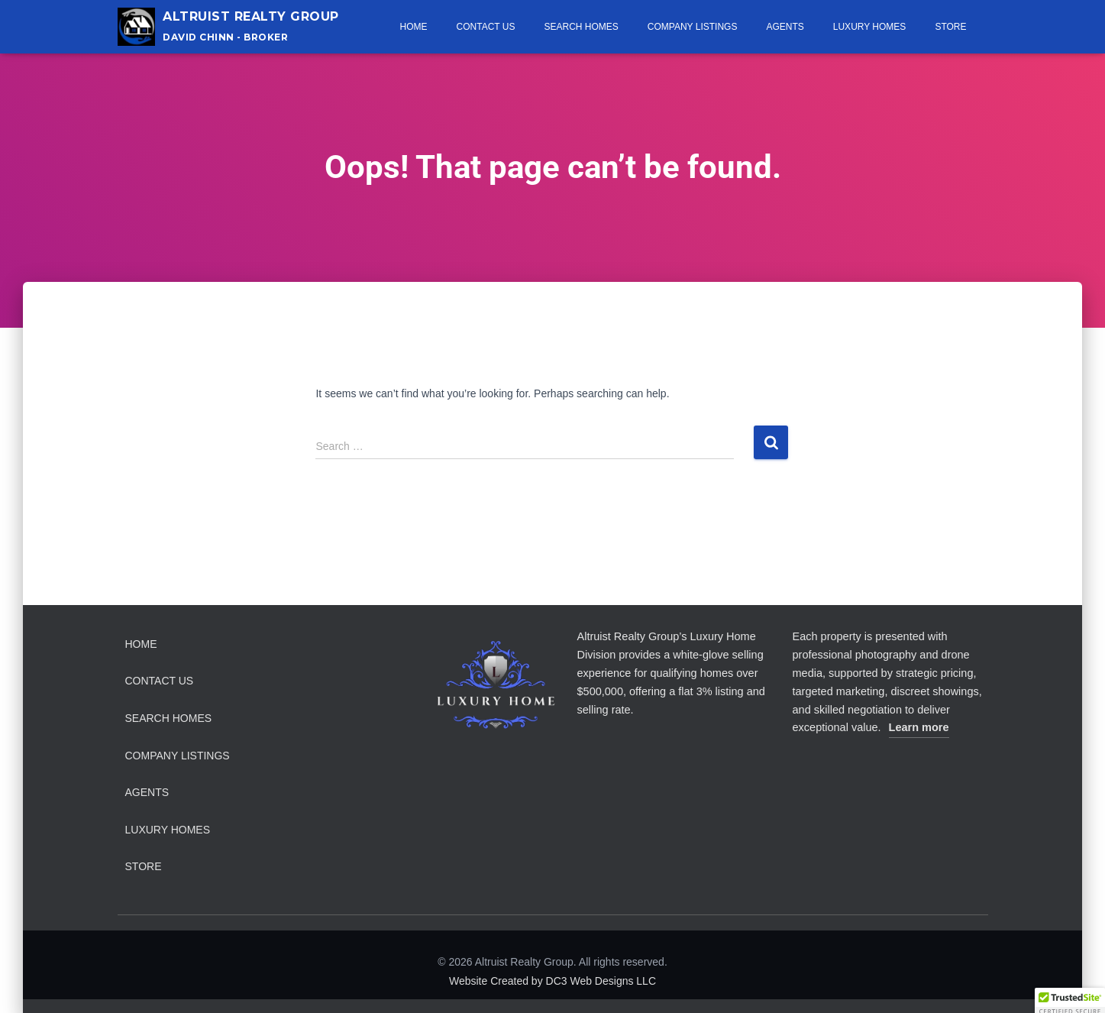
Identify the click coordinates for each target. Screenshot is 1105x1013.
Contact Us (486, 26)
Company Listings (693, 26)
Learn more (919, 727)
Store (950, 26)
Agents (784, 26)
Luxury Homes (869, 26)
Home (414, 26)
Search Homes (581, 26)
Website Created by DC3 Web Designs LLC (552, 981)
